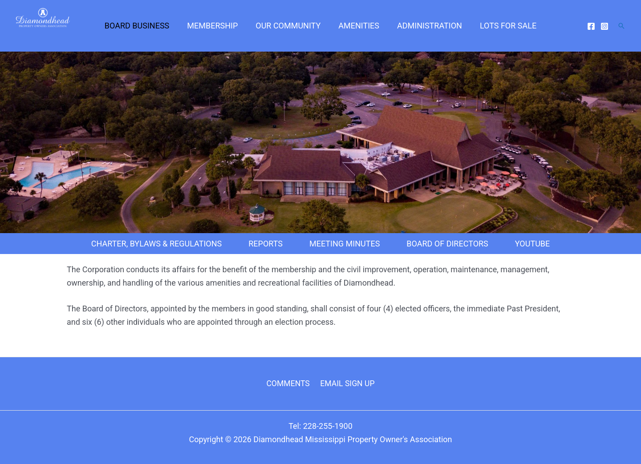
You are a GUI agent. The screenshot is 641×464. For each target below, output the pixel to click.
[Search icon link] (621, 29)
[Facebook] (591, 29)
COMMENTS (289, 383)
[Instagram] (604, 29)
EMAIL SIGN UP (346, 383)
